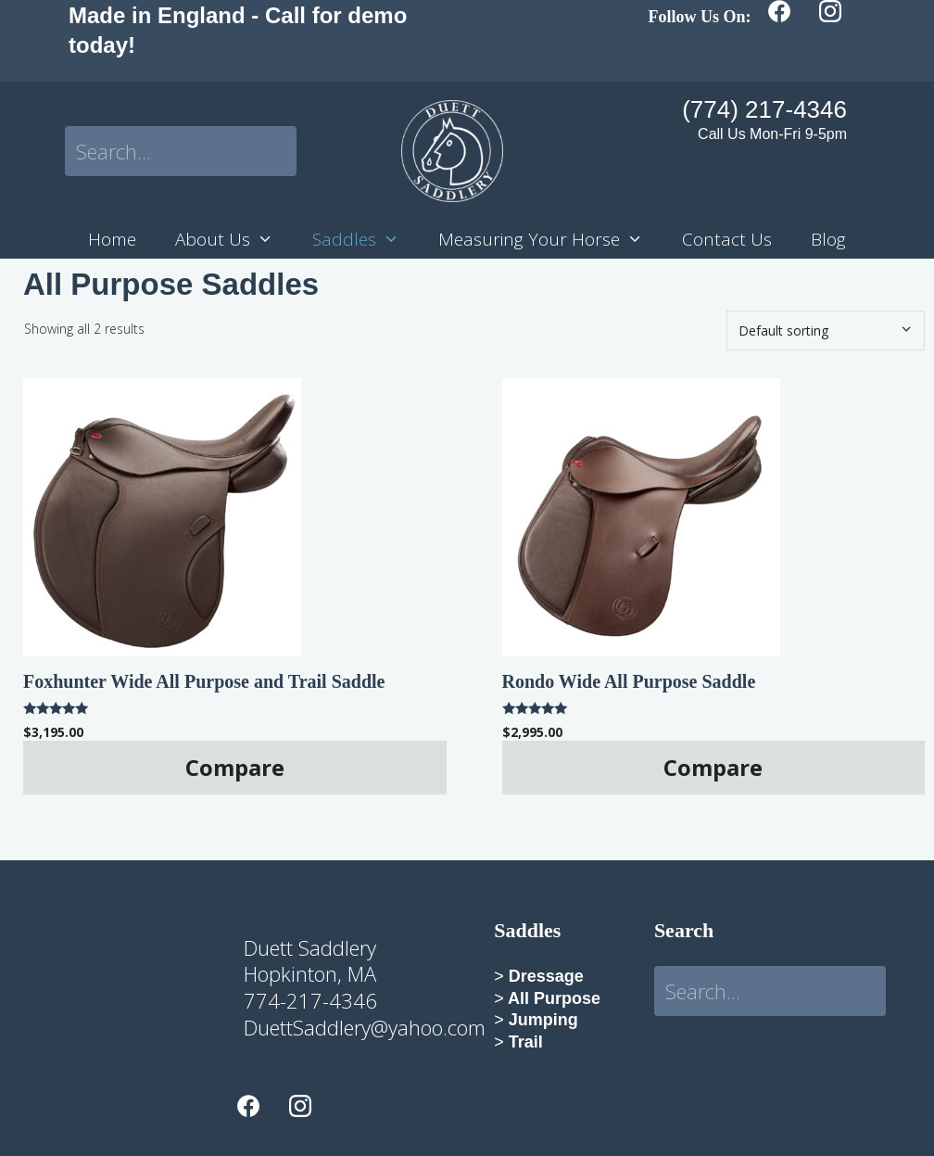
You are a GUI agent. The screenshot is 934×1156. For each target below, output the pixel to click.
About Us (234, 240)
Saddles (365, 240)
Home (112, 239)
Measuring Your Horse (550, 240)
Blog (828, 239)
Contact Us (727, 239)
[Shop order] (825, 330)
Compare (234, 767)
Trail (526, 1042)
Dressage (544, 976)
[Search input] (181, 151)
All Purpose (552, 998)
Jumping (541, 1019)
